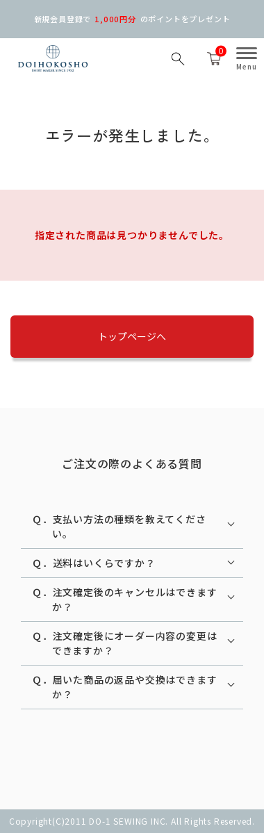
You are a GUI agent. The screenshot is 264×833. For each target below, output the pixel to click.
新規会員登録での (132, 18)
